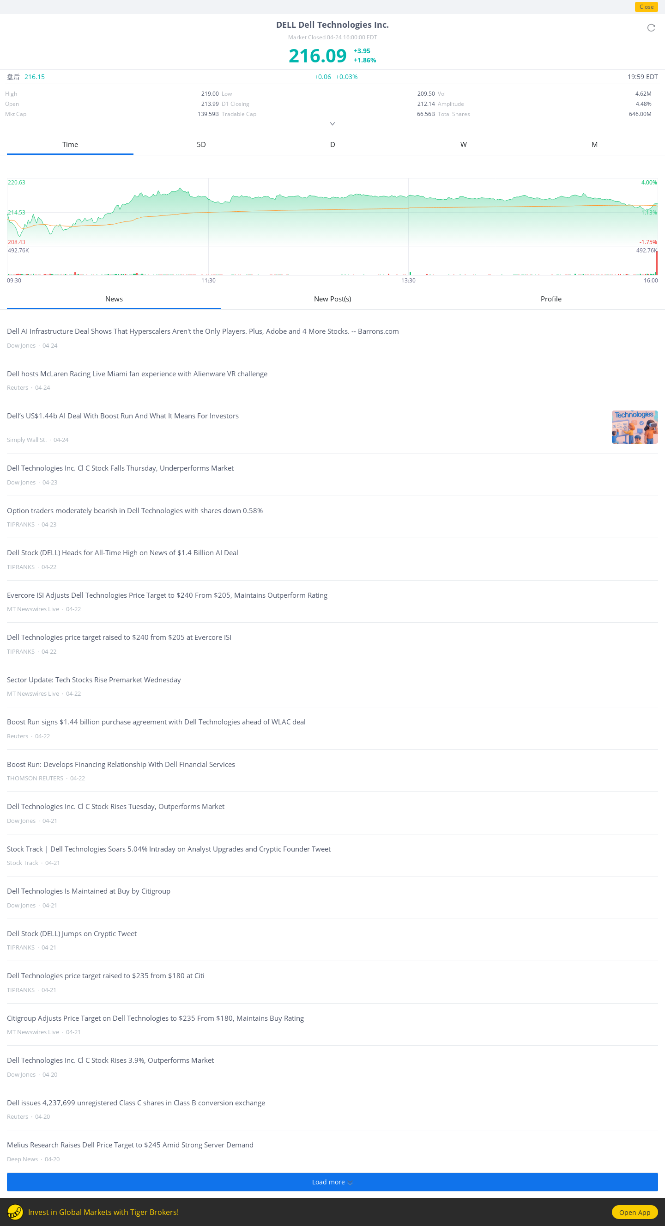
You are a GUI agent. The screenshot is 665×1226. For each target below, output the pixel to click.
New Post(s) (332, 298)
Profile (551, 298)
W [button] (463, 144)
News (114, 298)
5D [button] (201, 144)
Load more (332, 1182)
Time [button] (70, 144)
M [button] (595, 144)
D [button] (332, 144)
